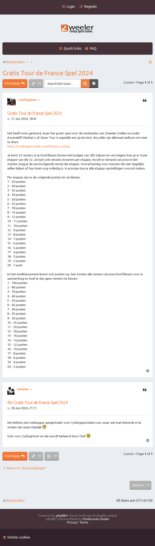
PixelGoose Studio (96, 519)
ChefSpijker (27, 99)
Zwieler (23, 389)
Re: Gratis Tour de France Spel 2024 (37, 402)
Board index (13, 500)
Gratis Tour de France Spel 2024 (47, 73)
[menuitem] (68, 6)
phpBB (60, 515)
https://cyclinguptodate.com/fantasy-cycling (38, 146)
